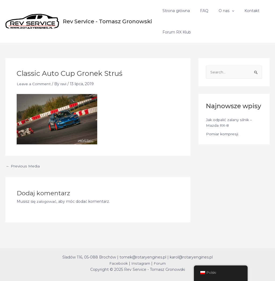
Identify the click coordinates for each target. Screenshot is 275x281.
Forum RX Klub (175, 32)
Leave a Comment (34, 83)
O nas (219, 10)
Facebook (118, 263)
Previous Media (23, 166)
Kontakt (242, 10)
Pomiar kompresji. (223, 134)
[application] (225, 10)
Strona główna (175, 10)
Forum (160, 263)
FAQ (200, 10)
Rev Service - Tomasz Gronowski (107, 21)
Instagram (140, 263)
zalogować (47, 201)
